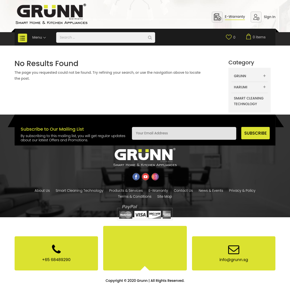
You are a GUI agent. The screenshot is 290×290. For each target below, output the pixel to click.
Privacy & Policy (242, 190)
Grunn (240, 75)
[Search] (150, 37)
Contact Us (183, 190)
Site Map (164, 196)
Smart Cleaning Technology (249, 101)
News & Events (211, 190)
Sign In (269, 16)
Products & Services (126, 190)
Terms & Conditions (134, 196)
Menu (39, 37)
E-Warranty (235, 16)
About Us (42, 190)
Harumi (240, 87)
